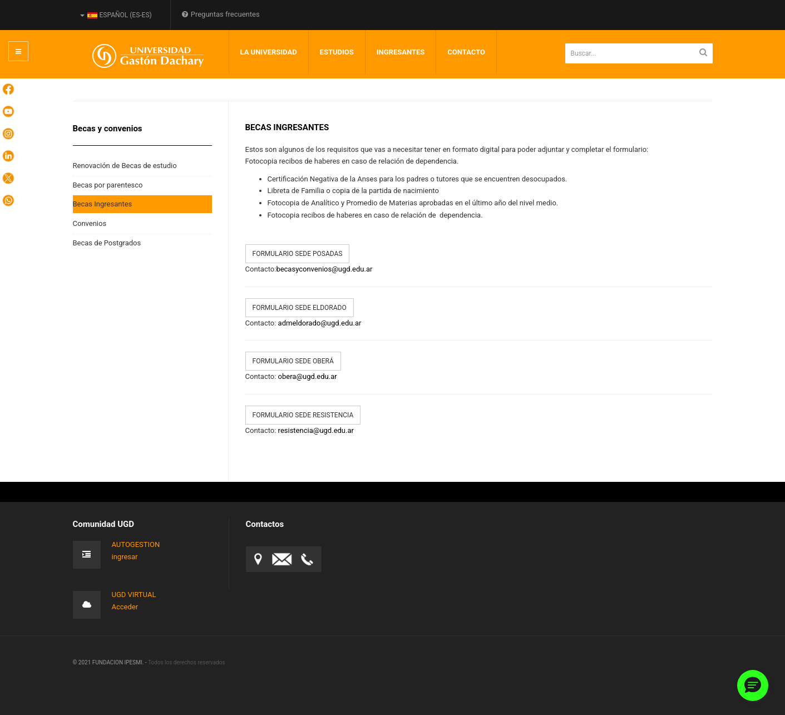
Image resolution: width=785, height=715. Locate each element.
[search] (639, 53)
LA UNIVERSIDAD (268, 52)
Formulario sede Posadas (298, 254)
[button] (752, 685)
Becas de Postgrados (107, 243)
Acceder (125, 607)
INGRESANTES (401, 52)
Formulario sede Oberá (293, 361)
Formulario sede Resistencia (303, 415)
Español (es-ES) (116, 15)
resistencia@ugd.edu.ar (316, 430)
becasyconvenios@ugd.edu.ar (324, 269)
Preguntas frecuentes (221, 14)
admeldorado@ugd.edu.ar (320, 323)
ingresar (125, 557)
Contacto (466, 52)
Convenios (90, 223)
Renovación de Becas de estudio (125, 165)
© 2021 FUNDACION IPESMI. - (110, 662)
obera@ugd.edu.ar (307, 376)
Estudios (337, 52)
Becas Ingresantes (102, 204)
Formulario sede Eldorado (300, 308)
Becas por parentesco (108, 185)
